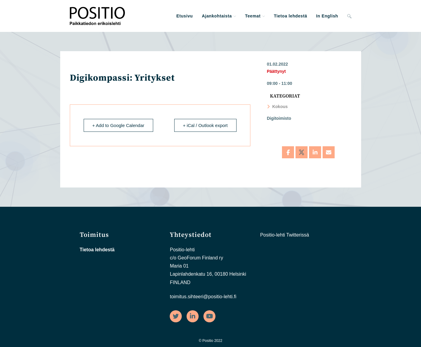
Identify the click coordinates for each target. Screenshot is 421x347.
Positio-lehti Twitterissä (284, 234)
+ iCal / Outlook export (205, 125)
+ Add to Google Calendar (118, 125)
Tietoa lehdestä (97, 249)
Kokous (277, 106)
